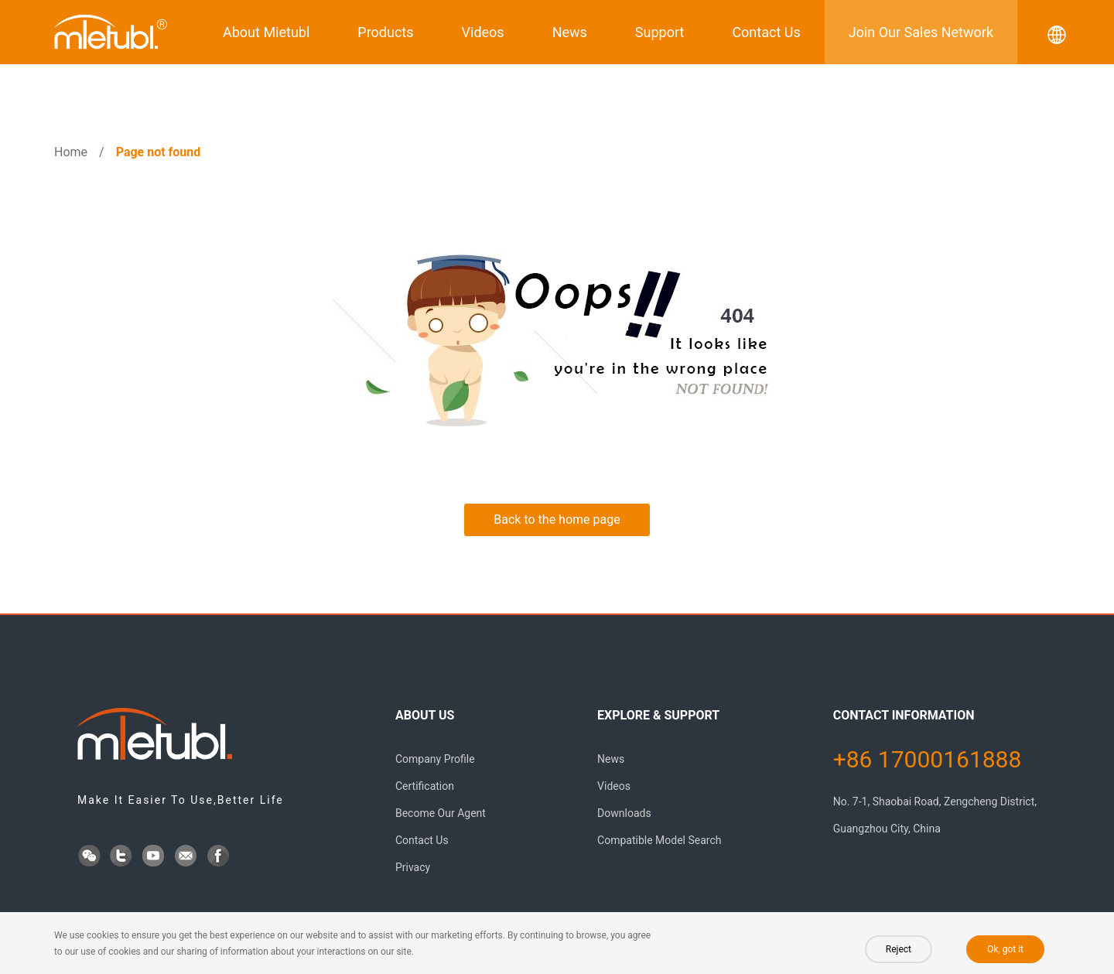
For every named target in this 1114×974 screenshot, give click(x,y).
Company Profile (435, 759)
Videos (483, 32)
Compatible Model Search (659, 840)
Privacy (412, 867)
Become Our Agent (440, 813)
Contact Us (766, 32)
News (569, 32)
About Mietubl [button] (266, 32)
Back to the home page (557, 519)
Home (70, 152)
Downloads (624, 813)
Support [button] (660, 32)
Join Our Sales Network (921, 32)
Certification (424, 786)
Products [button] (385, 32)
